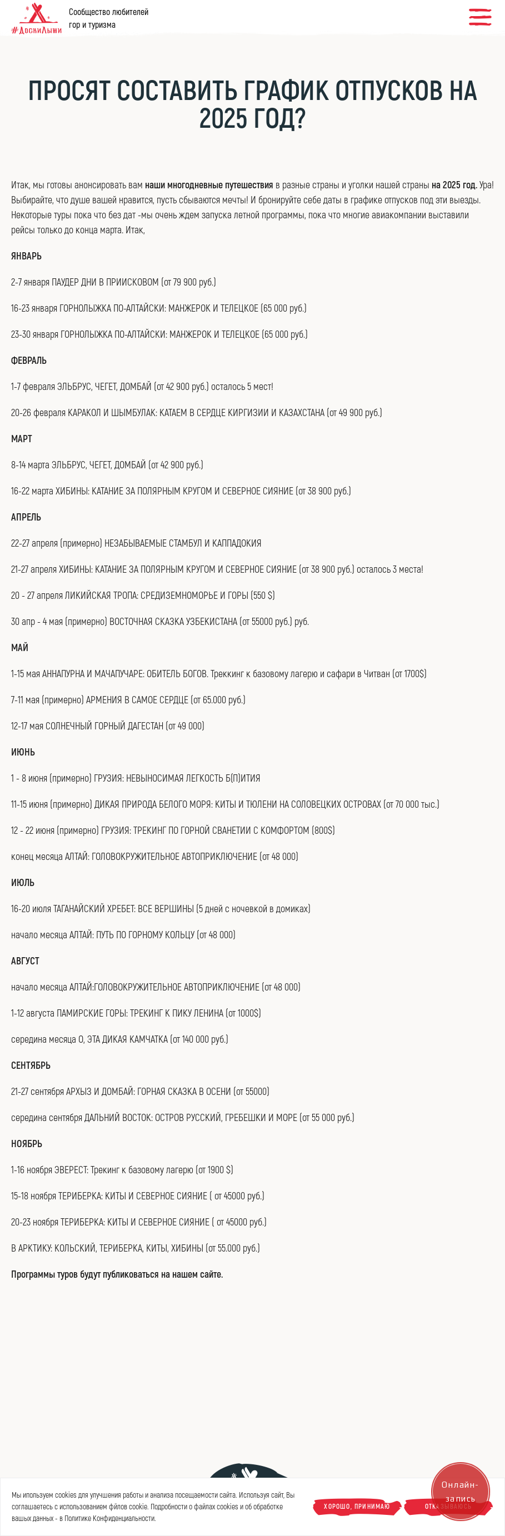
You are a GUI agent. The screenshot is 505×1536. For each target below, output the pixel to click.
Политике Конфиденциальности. (110, 1518)
